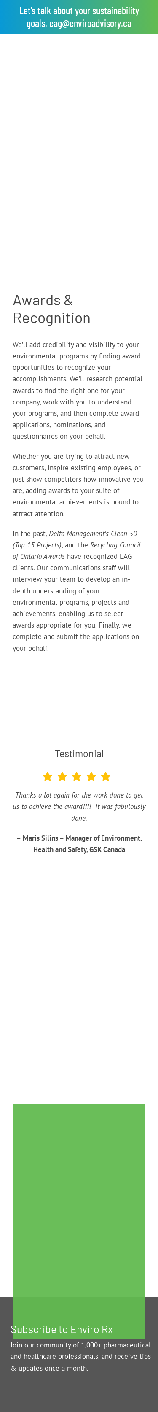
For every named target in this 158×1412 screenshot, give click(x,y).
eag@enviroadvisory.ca (90, 23)
